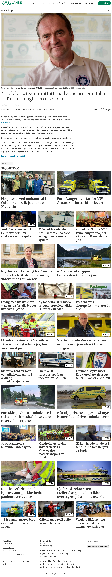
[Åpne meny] (108, 10)
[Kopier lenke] (109, 109)
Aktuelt (34, 3)
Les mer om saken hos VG (13, 156)
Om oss (43, 543)
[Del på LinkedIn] (102, 109)
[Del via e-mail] (105, 109)
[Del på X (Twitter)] (99, 109)
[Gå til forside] (12, 3)
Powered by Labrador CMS (56, 574)
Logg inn (104, 3)
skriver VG (6, 123)
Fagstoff (56, 3)
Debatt (65, 3)
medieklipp (7, 164)
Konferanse (90, 3)
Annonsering (46, 546)
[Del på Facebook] (95, 109)
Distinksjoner (76, 3)
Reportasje (45, 3)
